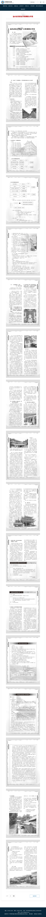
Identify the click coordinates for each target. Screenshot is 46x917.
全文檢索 (43, 2)
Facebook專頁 (40, 2)
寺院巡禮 (32, 5)
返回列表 (34, 896)
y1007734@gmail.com (24, 912)
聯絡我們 (37, 2)
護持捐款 (32, 2)
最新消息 (11, 5)
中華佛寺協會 (7, 2)
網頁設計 (36, 913)
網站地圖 (31, 913)
